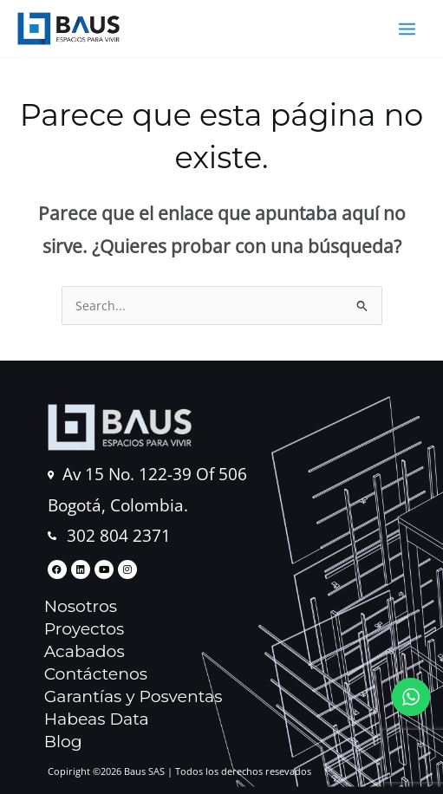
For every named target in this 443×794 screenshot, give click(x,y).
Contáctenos (95, 674)
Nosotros (80, 606)
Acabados (84, 651)
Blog (63, 742)
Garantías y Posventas (133, 696)
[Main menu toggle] (407, 29)
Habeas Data (96, 719)
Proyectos (84, 629)
